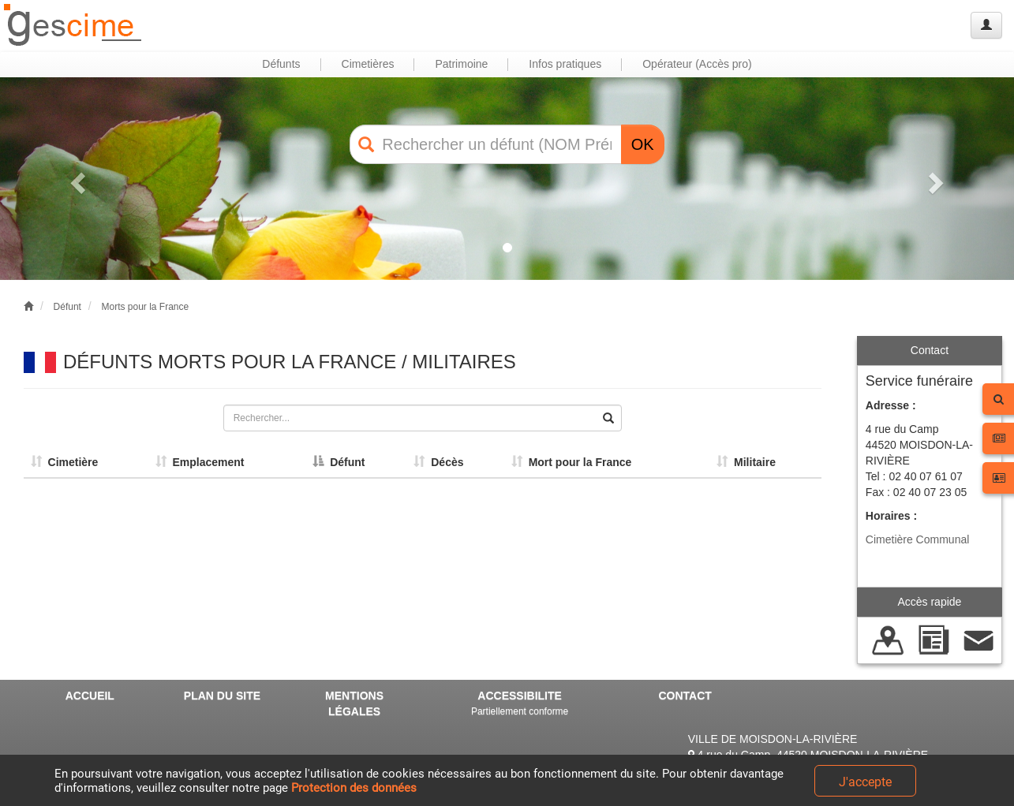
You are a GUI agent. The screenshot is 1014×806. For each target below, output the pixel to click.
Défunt (67, 306)
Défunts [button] (281, 64)
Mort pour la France (571, 462)
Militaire (746, 462)
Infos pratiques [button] (565, 64)
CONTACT (684, 695)
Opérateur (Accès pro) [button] (697, 64)
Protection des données (354, 788)
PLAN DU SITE (222, 695)
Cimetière (65, 462)
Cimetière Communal (917, 539)
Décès (438, 462)
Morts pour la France (145, 306)
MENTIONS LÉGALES (354, 703)
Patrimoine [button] (461, 64)
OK (642, 144)
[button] (76, 178)
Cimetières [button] (368, 64)
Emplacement (200, 462)
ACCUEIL (89, 695)
